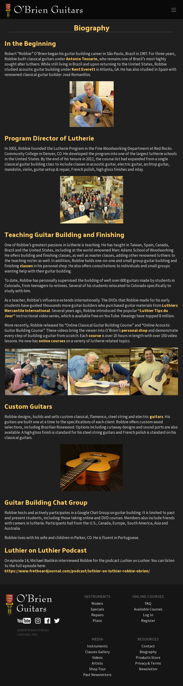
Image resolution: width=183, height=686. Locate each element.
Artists (97, 663)
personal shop (134, 330)
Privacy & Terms (148, 663)
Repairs (97, 614)
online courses (52, 340)
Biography (148, 651)
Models (97, 603)
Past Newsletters (97, 674)
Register (148, 620)
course (95, 335)
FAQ (148, 603)
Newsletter (148, 668)
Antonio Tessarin (81, 58)
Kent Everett (83, 69)
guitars (156, 416)
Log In (148, 614)
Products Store (148, 657)
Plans (97, 620)
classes (26, 265)
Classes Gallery (97, 651)
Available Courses (148, 609)
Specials (97, 609)
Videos (97, 657)
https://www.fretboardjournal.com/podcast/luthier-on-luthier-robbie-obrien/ (77, 571)
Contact (148, 646)
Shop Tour (97, 668)
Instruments (97, 646)
